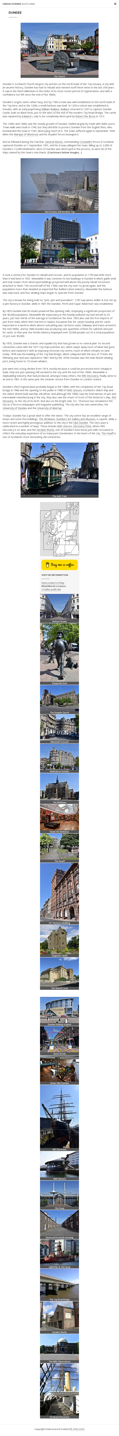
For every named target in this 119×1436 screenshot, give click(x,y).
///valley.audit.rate (51, 589)
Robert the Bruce (85, 116)
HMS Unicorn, (74, 390)
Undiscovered (19, 4)
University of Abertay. (49, 408)
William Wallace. (51, 109)
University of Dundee (15, 408)
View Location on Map (52, 582)
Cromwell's (86, 141)
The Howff (107, 433)
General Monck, (54, 141)
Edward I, (27, 116)
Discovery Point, (82, 426)
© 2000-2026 (77, 1429)
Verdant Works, (46, 429)
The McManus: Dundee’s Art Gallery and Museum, (67, 419)
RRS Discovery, (90, 375)
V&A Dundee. (81, 422)
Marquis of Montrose (26, 134)
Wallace (64, 109)
